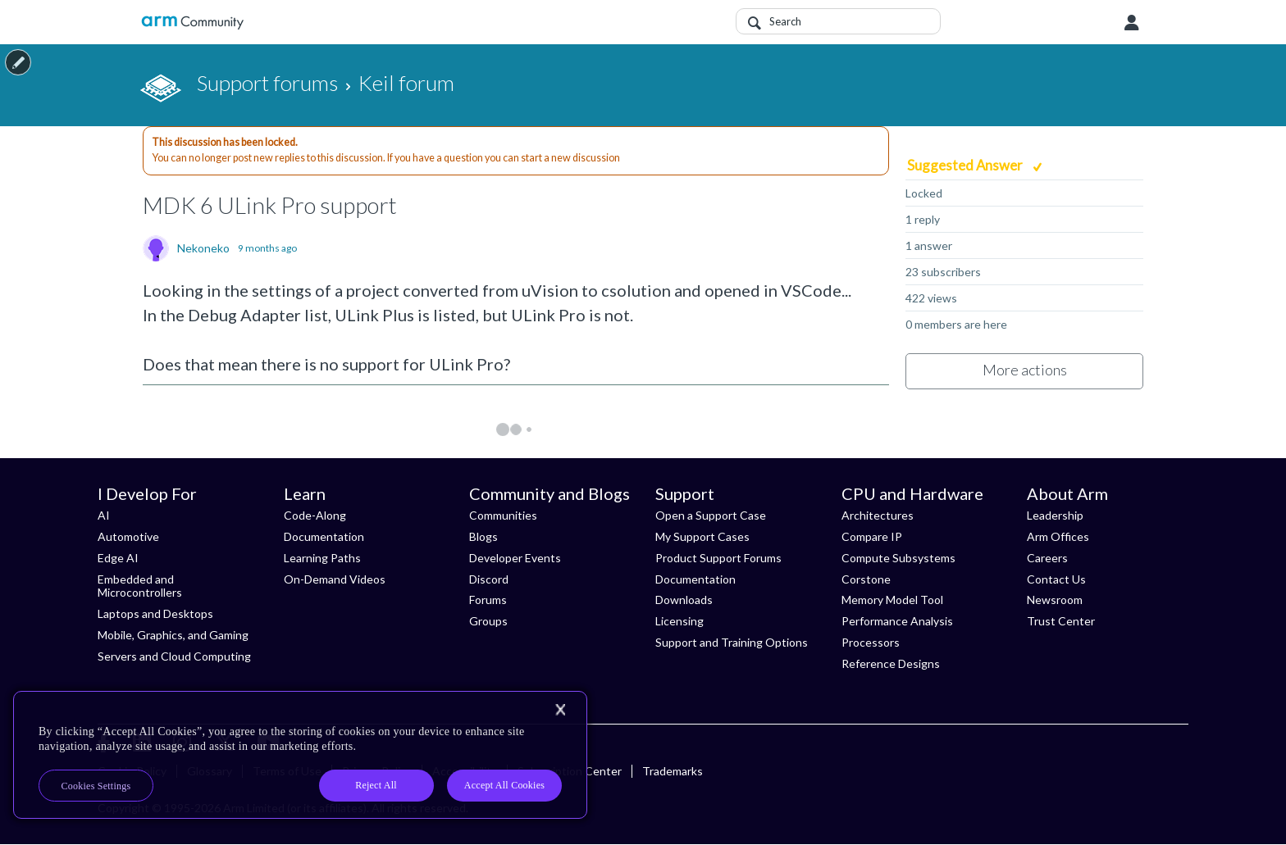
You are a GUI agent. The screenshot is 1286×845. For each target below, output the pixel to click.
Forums (488, 599)
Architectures (877, 515)
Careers (1047, 558)
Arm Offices (1058, 536)
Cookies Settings (96, 786)
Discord (488, 579)
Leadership (1055, 515)
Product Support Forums (718, 558)
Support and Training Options (731, 642)
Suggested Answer (966, 165)
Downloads (684, 599)
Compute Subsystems (898, 558)
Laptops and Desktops (155, 613)
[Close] (560, 710)
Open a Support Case (710, 515)
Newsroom (1055, 599)
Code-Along (315, 515)
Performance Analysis (897, 621)
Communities (503, 515)
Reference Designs (890, 663)
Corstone (866, 579)
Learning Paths (322, 558)
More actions (1025, 370)
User (1132, 23)
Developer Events (515, 558)
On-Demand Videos (334, 579)
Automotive (128, 536)
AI (104, 515)
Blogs (483, 536)
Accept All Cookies (504, 785)
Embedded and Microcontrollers (140, 586)
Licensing (679, 621)
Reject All (376, 785)
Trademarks (672, 771)
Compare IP (871, 536)
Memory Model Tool (892, 599)
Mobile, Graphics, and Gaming (173, 635)
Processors (870, 642)
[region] (300, 755)
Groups (488, 621)
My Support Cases (702, 536)
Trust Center (1061, 621)
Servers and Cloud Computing (174, 656)
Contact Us (1056, 579)
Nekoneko (203, 248)
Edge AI (118, 558)
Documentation (324, 536)
